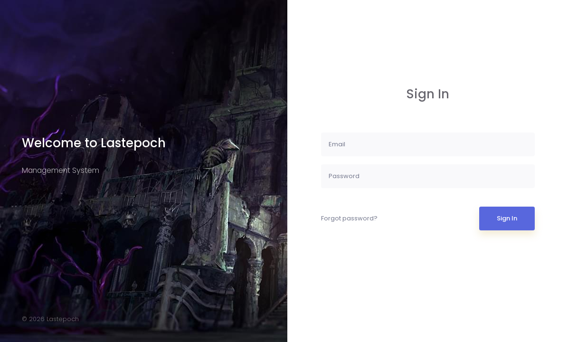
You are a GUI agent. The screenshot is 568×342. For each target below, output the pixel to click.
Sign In (507, 218)
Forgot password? (349, 218)
